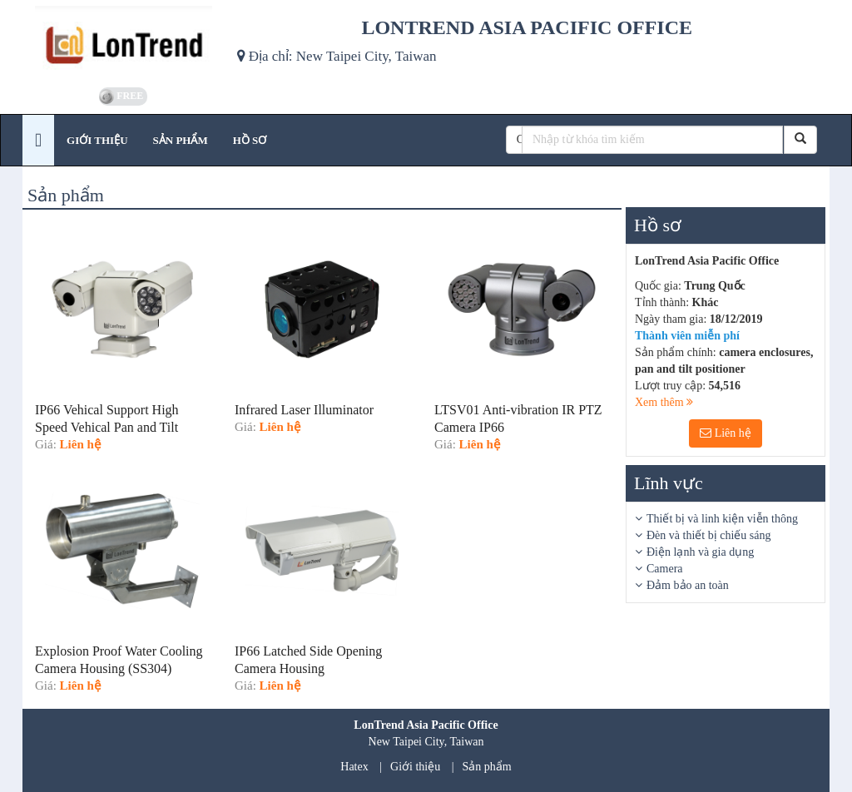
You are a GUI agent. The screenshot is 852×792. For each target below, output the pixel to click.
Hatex (354, 766)
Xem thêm (664, 402)
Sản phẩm (487, 766)
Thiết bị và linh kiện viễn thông (722, 518)
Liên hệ (725, 433)
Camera (664, 568)
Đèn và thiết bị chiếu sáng (708, 535)
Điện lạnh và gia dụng (700, 552)
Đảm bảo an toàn (687, 585)
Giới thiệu (415, 766)
